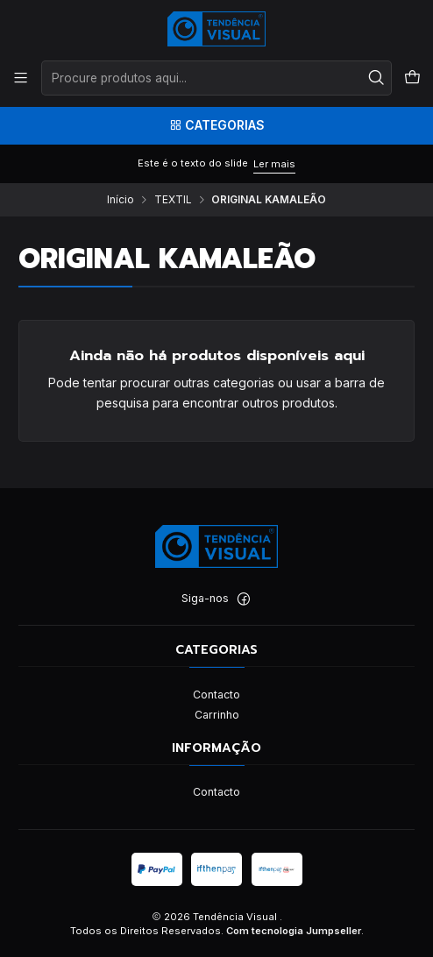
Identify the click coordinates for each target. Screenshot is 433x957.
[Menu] (21, 78)
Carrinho (217, 714)
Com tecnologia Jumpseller (293, 931)
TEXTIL (173, 200)
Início (120, 200)
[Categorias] (216, 126)
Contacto (216, 694)
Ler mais (274, 164)
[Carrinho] (412, 78)
